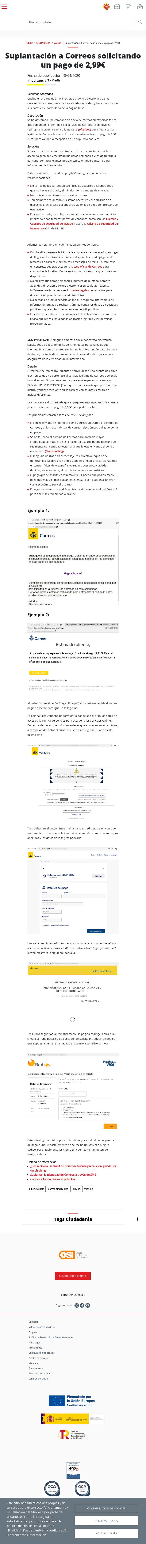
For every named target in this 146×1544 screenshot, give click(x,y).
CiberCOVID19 (36, 1189)
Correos (75, 1189)
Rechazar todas (106, 1521)
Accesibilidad (35, 1347)
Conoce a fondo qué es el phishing (52, 1179)
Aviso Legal (34, 1342)
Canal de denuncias (39, 1378)
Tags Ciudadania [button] (73, 1219)
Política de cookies (38, 1358)
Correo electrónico (58, 1189)
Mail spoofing (54, 451)
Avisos (57, 42)
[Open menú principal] (4, 6)
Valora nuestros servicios (42, 1327)
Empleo (33, 1332)
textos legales (80, 290)
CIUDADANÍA (43, 42)
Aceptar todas (106, 1533)
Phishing (88, 1189)
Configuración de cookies (42, 1352)
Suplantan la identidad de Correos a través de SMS (63, 1174)
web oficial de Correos (88, 266)
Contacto (33, 1321)
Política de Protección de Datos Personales (51, 1337)
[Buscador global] (81, 22)
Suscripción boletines (72, 1276)
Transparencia (36, 1368)
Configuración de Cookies (106, 1508)
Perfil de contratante (39, 1373)
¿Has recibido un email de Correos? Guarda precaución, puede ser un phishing (73, 1168)
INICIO (29, 42)
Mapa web (34, 1363)
